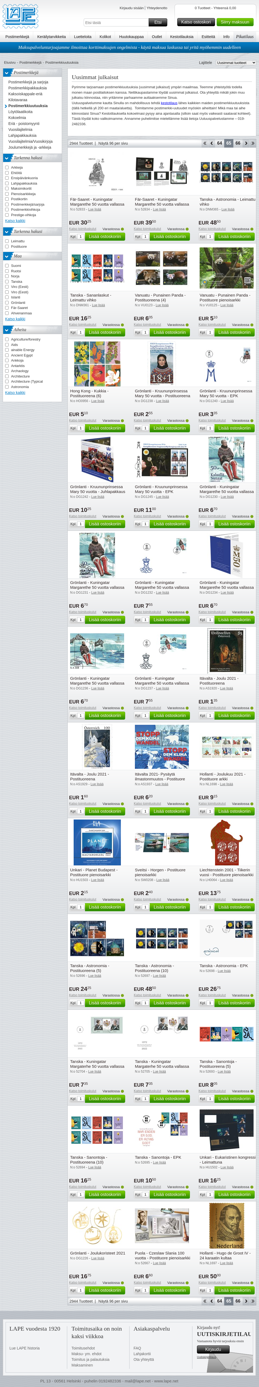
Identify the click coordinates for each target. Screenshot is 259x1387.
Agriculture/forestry (25, 339)
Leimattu (18, 241)
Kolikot (105, 37)
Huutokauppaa (131, 37)
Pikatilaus (245, 36)
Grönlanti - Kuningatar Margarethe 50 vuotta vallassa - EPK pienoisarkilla (162, 683)
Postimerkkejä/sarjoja (28, 204)
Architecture (20, 376)
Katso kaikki (15, 221)
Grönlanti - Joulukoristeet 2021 (97, 1253)
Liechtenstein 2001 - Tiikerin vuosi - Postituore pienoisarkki (226, 872)
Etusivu (10, 62)
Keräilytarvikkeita (51, 37)
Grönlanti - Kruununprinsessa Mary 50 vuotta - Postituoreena (162, 393)
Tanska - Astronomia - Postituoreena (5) (89, 968)
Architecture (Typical (27, 381)
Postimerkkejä (17, 37)
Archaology (20, 371)
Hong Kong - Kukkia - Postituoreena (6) (89, 393)
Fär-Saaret (19, 308)
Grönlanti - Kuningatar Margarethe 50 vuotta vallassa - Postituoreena (227, 491)
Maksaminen (82, 1365)
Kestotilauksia (181, 37)
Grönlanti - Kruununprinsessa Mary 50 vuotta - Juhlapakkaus (97, 489)
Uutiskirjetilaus (206, 1357)
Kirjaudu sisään (132, 8)
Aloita (204, 143)
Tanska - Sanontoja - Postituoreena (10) (88, 1159)
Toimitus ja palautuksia (90, 1359)
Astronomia (20, 387)
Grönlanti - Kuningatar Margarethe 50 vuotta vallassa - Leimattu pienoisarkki (97, 683)
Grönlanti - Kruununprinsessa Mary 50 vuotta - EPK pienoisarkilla (161, 491)
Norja (15, 276)
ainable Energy (23, 350)
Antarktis (18, 366)
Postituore (19, 246)
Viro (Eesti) (19, 287)
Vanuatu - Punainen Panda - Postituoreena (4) (160, 297)
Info (226, 37)
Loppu (253, 143)
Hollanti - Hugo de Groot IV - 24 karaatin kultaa (225, 1255)
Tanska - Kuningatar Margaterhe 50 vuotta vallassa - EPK (97, 1066)
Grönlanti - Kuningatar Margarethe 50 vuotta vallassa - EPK (162, 587)
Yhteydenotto (156, 8)
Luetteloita (82, 37)
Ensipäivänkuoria (24, 178)
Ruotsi (16, 271)
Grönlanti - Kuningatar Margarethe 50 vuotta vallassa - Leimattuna (97, 587)
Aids (14, 345)
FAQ (137, 1348)
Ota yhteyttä (144, 1359)
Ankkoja (17, 360)
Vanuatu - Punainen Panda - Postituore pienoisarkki (225, 297)
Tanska (16, 282)
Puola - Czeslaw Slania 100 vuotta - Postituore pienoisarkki (162, 1255)
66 (238, 143)
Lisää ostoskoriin (106, 237)
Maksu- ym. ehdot (86, 1354)
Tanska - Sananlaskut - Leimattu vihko (90, 297)
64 (219, 143)
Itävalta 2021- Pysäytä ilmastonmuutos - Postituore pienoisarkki (160, 779)
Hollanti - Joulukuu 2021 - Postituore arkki (223, 776)
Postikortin (19, 199)
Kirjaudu (216, 1349)
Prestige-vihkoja (23, 215)
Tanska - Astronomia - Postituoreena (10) (154, 968)
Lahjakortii (142, 1354)
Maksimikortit (21, 188)
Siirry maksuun (236, 22)
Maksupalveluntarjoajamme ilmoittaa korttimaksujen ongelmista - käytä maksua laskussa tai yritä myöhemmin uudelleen (129, 47)
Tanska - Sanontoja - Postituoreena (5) (218, 1064)
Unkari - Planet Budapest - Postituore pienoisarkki (94, 872)
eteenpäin (246, 143)
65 (228, 143)
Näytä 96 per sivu (113, 143)
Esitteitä (208, 37)
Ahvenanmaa (21, 313)
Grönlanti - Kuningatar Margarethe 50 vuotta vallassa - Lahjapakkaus (227, 587)
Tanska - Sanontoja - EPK (158, 1157)
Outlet (157, 37)
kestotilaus (169, 103)
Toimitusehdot (83, 1348)
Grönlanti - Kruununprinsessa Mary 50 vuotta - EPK (226, 393)
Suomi (16, 266)
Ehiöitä (16, 173)
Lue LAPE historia (24, 1348)
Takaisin (211, 143)
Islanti (15, 297)
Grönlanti (18, 303)
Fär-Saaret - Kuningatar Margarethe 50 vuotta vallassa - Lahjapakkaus (162, 204)
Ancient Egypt (22, 355)
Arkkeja (17, 167)
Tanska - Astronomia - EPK (224, 965)
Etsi (160, 22)
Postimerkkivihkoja (25, 210)
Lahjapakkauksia (24, 183)
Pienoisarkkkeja (23, 194)
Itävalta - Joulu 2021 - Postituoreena (219, 680)
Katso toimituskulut (82, 229)
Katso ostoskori (197, 22)
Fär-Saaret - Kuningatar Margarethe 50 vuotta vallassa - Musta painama (97, 204)
